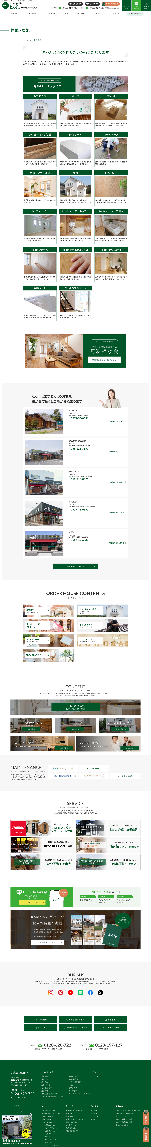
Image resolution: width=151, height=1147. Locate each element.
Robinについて (14, 13)
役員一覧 (44, 1021)
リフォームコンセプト (48, 1052)
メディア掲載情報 (75, 1024)
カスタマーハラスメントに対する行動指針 (21, 1067)
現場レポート (95, 1061)
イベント (94, 1101)
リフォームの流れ (47, 1058)
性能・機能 (69, 1058)
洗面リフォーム (49, 1079)
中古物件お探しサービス (75, 970)
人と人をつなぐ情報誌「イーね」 (52, 1039)
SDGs (71, 1027)
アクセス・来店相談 (135, 13)
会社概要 (15, 1048)
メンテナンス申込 (47, 1104)
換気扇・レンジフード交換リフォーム (51, 1083)
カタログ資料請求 (112, 4)
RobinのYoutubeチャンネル (78, 1036)
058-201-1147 (21, 1027)
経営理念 (44, 1024)
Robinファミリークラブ (49, 1101)
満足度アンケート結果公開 (75, 1110)
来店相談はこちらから (75, 489)
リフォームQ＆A (46, 1061)
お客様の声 (115, 13)
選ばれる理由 (73, 1018)
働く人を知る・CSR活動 (49, 1036)
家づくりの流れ (71, 1064)
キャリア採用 (73, 1033)
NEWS (93, 1104)
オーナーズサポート (48, 1110)
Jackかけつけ (46, 1107)
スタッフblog (95, 1110)
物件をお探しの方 (75, 4)
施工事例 (80, 13)
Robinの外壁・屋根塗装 (124, 1055)
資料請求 (40, 970)
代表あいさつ (46, 1018)
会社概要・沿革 (46, 1030)
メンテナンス (97, 13)
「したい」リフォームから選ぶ (51, 1055)
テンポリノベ (120, 1058)
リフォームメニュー (47, 1064)
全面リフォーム (49, 1067)
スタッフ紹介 (45, 1027)
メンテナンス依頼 (110, 970)
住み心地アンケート (73, 1113)
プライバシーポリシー (20, 1060)
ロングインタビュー (72, 1104)
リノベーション (34, 13)
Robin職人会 (73, 1021)
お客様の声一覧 (71, 1101)
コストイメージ (71, 1067)
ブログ (93, 1107)
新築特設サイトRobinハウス (76, 1052)
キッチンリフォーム (50, 1070)
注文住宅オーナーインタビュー (76, 1061)
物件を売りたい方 (92, 4)
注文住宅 (32, 40)
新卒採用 (72, 1030)
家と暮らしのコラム (97, 1116)
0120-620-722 (22, 1036)
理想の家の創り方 (72, 1073)
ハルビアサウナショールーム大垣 (127, 1052)
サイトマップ (17, 1054)
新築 (66, 13)
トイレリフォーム (49, 1076)
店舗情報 (44, 1033)
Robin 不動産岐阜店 (123, 1064)
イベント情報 (40, 962)
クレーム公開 (70, 1116)
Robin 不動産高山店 (123, 1061)
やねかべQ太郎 (121, 1067)
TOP (25, 40)
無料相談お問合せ (75, 962)
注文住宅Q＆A (71, 1070)
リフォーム (51, 13)
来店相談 (110, 962)
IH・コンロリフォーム (51, 1088)
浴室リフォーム (49, 1073)
